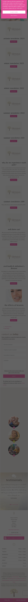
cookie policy (19, 3)
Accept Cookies (14, 7)
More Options (14, 11)
